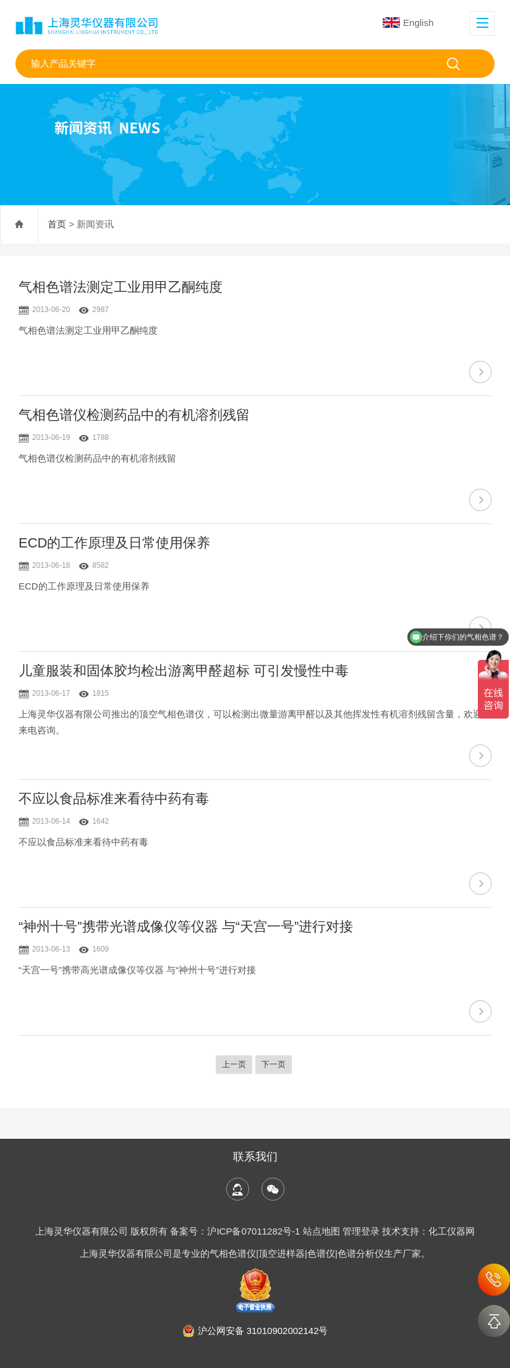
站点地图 (321, 1231)
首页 (57, 224)
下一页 (273, 1064)
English (408, 22)
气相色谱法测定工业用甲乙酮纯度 (121, 287)
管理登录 (361, 1231)
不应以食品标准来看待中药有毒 (114, 798)
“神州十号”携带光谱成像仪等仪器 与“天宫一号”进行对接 (186, 926)
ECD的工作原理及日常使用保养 (114, 543)
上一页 (234, 1064)
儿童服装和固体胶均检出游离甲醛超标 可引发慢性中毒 (184, 670)
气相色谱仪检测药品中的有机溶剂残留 (134, 415)
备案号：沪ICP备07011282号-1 (236, 1231)
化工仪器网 (451, 1231)
